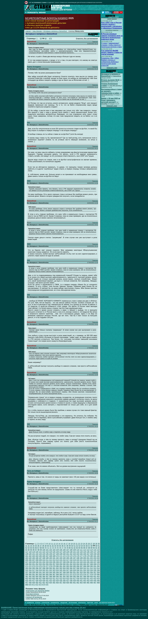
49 (70, 546)
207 (33, 560)
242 (77, 562)
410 (50, 578)
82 (75, 548)
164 (36, 556)
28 (94, 544)
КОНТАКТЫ (82, 602)
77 (63, 548)
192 (57, 558)
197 (74, 558)
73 (53, 548)
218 (71, 560)
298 (43, 568)
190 (50, 558)
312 (91, 568)
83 (77, 548)
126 (57, 552)
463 (81, 583)
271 (26, 566)
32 (29, 546)
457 (60, 583)
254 (43, 564)
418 (77, 578)
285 (74, 566)
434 (57, 581)
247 (94, 562)
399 (88, 576)
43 (55, 546)
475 (50, 39)
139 (26, 554)
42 (53, 546)
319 (40, 570)
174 (71, 556)
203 (94, 558)
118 (30, 552)
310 (84, 568)
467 (94, 583)
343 (47, 572)
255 (47, 564)
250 (30, 564)
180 (91, 556)
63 (29, 548)
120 (36, 552)
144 (43, 554)
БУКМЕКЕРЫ (55, 602)
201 (88, 558)
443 (88, 581)
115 (94, 550)
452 (43, 583)
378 (91, 574)
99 (41, 550)
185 (33, 558)
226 (98, 560)
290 (91, 566)
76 (60, 548)
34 (34, 546)
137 (94, 552)
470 (30, 585)
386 (43, 576)
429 (40, 581)
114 (91, 550)
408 (43, 578)
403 (26, 578)
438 (71, 581)
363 (40, 574)
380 (98, 574)
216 (64, 560)
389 (54, 576)
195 (67, 558)
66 (36, 548)
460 (71, 583)
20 (74, 544)
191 (54, 558)
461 (74, 583)
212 (50, 560)
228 (30, 562)
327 (67, 570)
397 (81, 576)
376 (84, 574)
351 (74, 572)
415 (67, 578)
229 (33, 562)
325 (60, 570)
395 (74, 576)
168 (50, 556)
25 (86, 544)
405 (33, 578)
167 (47, 556)
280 (57, 566)
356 (91, 572)
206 (30, 560)
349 (67, 572)
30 (99, 544)
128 (64, 552)
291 (94, 566)
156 (84, 554)
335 (94, 570)
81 (72, 548)
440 (77, 581)
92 (99, 548)
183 (26, 558)
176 (77, 556)
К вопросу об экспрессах (34, 597)
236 (57, 562)
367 (54, 574)
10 (50, 544)
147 (54, 554)
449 (33, 583)
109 (74, 550)
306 (71, 568)
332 (84, 570)
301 (54, 568)
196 (71, 558)
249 (26, 564)
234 (50, 562)
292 (98, 566)
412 (57, 578)
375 (81, 574)
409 (47, 578)
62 (26, 548)
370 (64, 574)
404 (30, 578)
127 (60, 552)
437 (67, 581)
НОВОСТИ (30, 602)
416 (71, 578)
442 (84, 581)
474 (43, 585)
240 (71, 562)
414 (64, 578)
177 (81, 556)
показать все (112, 68)
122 (43, 552)
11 (52, 544)
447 (26, 583)
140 (30, 554)
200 (84, 558)
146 (50, 554)
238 (64, 562)
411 (54, 578)
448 (30, 583)
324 (57, 570)
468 (98, 583)
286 (77, 566)
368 (57, 574)
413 (60, 578)
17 (67, 544)
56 (87, 546)
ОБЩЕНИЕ (63, 602)
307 (74, 568)
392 (64, 576)
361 (33, 574)
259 (60, 564)
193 (60, 558)
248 (98, 562)
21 (77, 544)
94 (29, 550)
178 (84, 556)
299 (47, 568)
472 (36, 585)
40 (48, 546)
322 (50, 570)
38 (43, 546)
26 (89, 544)
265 (81, 564)
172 (64, 556)
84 (79, 548)
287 (81, 566)
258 (57, 564)
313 (94, 568)
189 (47, 558)
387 (47, 576)
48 (67, 546)
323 (54, 570)
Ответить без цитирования (87, 38)
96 (34, 550)
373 (74, 574)
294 (30, 568)
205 (26, 560)
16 (64, 544)
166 (43, 556)
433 (54, 581)
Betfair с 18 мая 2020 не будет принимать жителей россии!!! (110, 100)
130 (71, 552)
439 (74, 581)
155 (81, 554)
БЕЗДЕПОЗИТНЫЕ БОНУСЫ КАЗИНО (46, 18)
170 (57, 556)
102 (50, 550)
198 (77, 558)
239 (67, 562)
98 (38, 550)
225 (94, 560)
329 (74, 570)
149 (60, 554)
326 (64, 570)
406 (36, 578)
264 (77, 564)
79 (67, 548)
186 (36, 558)
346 (57, 572)
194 (64, 558)
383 (33, 576)
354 (84, 572)
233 (47, 562)
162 (30, 556)
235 (54, 562)
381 (26, 576)
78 (65, 548)
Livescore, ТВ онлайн (112, 109)
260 (64, 564)
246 (91, 562)
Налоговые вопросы (32, 594)
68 (41, 548)
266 (84, 564)
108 (71, 550)
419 (81, 578)
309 (81, 568)
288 (84, 566)
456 (57, 583)
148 (57, 554)
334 (91, 570)
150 (64, 554)
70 (46, 548)
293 (26, 568)
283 (67, 566)
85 (82, 548)
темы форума (37, 31)
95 (31, 550)
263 (74, 564)
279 (54, 566)
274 (36, 566)
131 (74, 552)
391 (60, 576)
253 (40, 564)
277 (47, 566)
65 (34, 548)
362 (36, 574)
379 (94, 574)
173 (67, 556)
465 (88, 583)
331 (81, 570)
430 (43, 581)
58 (41, 39)
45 (60, 546)
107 (67, 550)
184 (30, 558)
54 (82, 546)
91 (96, 548)
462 (77, 583)
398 (84, 576)
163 (33, 556)
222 (84, 560)
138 (98, 552)
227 (26, 562)
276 (43, 566)
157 (88, 554)
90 (94, 548)
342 (43, 572)
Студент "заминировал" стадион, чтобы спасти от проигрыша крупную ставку (111, 45)
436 (64, 581)
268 (91, 564)
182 (98, 556)
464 (84, 583)
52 (77, 546)
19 (72, 544)
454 (50, 583)
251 (33, 564)
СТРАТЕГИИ (45, 602)
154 (77, 554)
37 (41, 546)
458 (64, 583)
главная (28, 31)
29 (96, 544)
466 (91, 583)
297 (40, 568)
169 (54, 556)
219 (74, 560)
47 (65, 546)
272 (30, 566)
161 (26, 556)
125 (54, 552)
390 (57, 576)
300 (50, 568)
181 (94, 556)
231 (40, 562)
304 (64, 568)
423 (94, 578)
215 (60, 560)
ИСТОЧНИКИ (73, 602)
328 (71, 570)
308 (77, 568)
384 (36, 576)
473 (40, 585)
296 (36, 568)
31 (26, 546)
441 (81, 581)
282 (64, 566)
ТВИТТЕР (90, 602)
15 (62, 544)
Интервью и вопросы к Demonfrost (55, 31)
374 (77, 574)
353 (81, 572)
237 (60, 562)
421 (88, 578)
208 (36, 560)
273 (33, 566)
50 (72, 546)
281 (60, 566)
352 (77, 572)
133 (81, 552)
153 (74, 554)
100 (43, 550)
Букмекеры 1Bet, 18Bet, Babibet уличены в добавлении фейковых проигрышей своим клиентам (110, 61)
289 (88, 566)
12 (55, 544)
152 (71, 554)
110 (77, 550)
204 (98, 558)
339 (33, 572)
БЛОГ (96, 602)
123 (47, 552)
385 (40, 576)
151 (67, 554)
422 (91, 578)
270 (98, 564)
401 (94, 576)
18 (69, 544)
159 (94, 554)
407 (40, 578)
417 (74, 578)
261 (67, 564)
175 (74, 556)
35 (36, 546)
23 (82, 544)
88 (89, 548)
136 (91, 552)
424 (98, 578)
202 (91, 558)
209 (40, 560)
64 (31, 548)
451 (40, 583)
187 (40, 558)
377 (88, 574)
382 (30, 576)
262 (71, 564)
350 (71, 572)
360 (30, 574)
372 (71, 574)
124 (50, 552)
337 (26, 572)
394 (71, 576)
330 (77, 570)
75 (58, 548)
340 (36, 572)
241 (74, 562)
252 (36, 564)
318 (36, 570)
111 (81, 550)
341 (40, 572)
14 (59, 544)
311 (88, 568)
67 (38, 548)
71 (48, 548)
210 (43, 560)
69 (43, 548)
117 (26, 552)
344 (50, 572)
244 (84, 562)
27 (91, 544)
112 (84, 550)
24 (84, 544)
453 (47, 583)
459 (67, 583)
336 (98, 570)
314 (98, 568)
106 (64, 550)
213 (54, 560)
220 (77, 560)
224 (91, 560)
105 (60, 550)
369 (60, 574)
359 (26, 574)
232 (43, 562)
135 (88, 552)
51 (75, 546)
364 (43, 574)
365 (47, 574)
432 (50, 581)
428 (36, 581)
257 (54, 564)
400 (91, 576)
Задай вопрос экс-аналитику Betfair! (38, 590)
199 (81, 558)
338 (30, 572)
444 (91, 581)
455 (54, 583)
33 (31, 546)
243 (81, 562)
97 (36, 550)
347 (60, 572)
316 (30, 570)
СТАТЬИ (37, 602)
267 (88, 564)
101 (47, 550)
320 (43, 570)
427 (33, 581)
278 (50, 566)
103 (54, 550)
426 (30, 581)
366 (50, 574)
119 (33, 552)
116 (98, 550)
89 (91, 548)
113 (88, 550)
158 (91, 554)
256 (50, 564)
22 (79, 544)
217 (67, 560)
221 (81, 560)
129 (67, 552)
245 (88, 562)
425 (26, 581)
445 (94, 581)
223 (88, 560)
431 (47, 581)
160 (98, 554)
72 (50, 548)
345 (54, 572)
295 (33, 568)
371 (67, 574)
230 (36, 562)
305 (67, 568)
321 (47, 570)
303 (60, 568)
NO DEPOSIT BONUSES (107, 602)
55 (84, 546)
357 (94, 572)
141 (33, 554)
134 (84, 552)
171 (60, 556)
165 (40, 556)
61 (99, 546)
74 (55, 548)
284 (71, 566)
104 (57, 550)
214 (57, 560)
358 (98, 572)
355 (88, 572)
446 (98, 581)
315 (26, 570)
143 (40, 554)
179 (88, 556)
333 (88, 570)
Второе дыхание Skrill (110, 80)
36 (38, 546)
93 (26, 550)
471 (33, 585)
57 (89, 546)
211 (47, 560)
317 (33, 570)
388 (50, 576)
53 (79, 546)
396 (77, 576)
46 (63, 546)
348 (64, 572)
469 (26, 585)
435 (60, 581)
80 (70, 548)
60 (46, 39)
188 (43, 558)
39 (46, 546)
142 (36, 554)
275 (40, 566)
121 (40, 552)
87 (87, 548)
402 (98, 576)
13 (57, 544)
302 (57, 568)
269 (94, 564)
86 (84, 548)
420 (84, 578)
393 (67, 576)
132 (77, 552)
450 (36, 583)
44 (58, 546)
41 (50, 546)
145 (47, 554)
